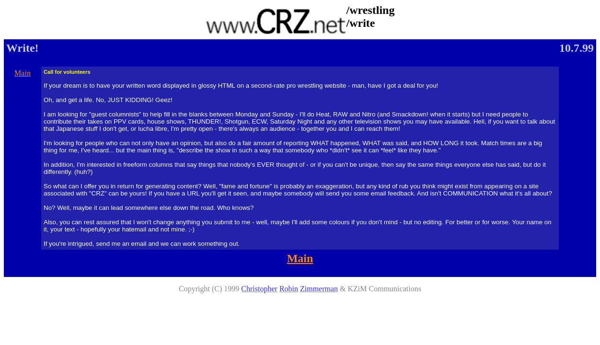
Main (22, 73)
